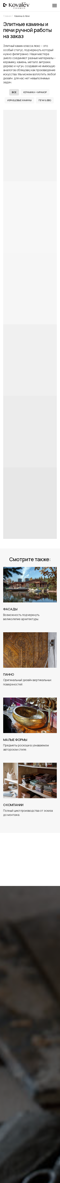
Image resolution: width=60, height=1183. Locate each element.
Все (14, 92)
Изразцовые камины (19, 100)
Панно (8, 674)
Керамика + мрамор (35, 92)
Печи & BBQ (45, 100)
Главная (7, 15)
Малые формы (15, 740)
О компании (13, 805)
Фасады (10, 609)
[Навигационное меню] (54, 5)
